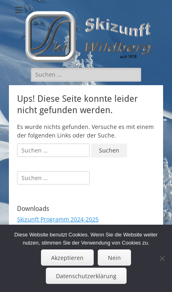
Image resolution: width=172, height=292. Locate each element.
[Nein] (162, 258)
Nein (114, 258)
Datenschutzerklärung (86, 276)
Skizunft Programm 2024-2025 (58, 219)
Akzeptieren (67, 258)
